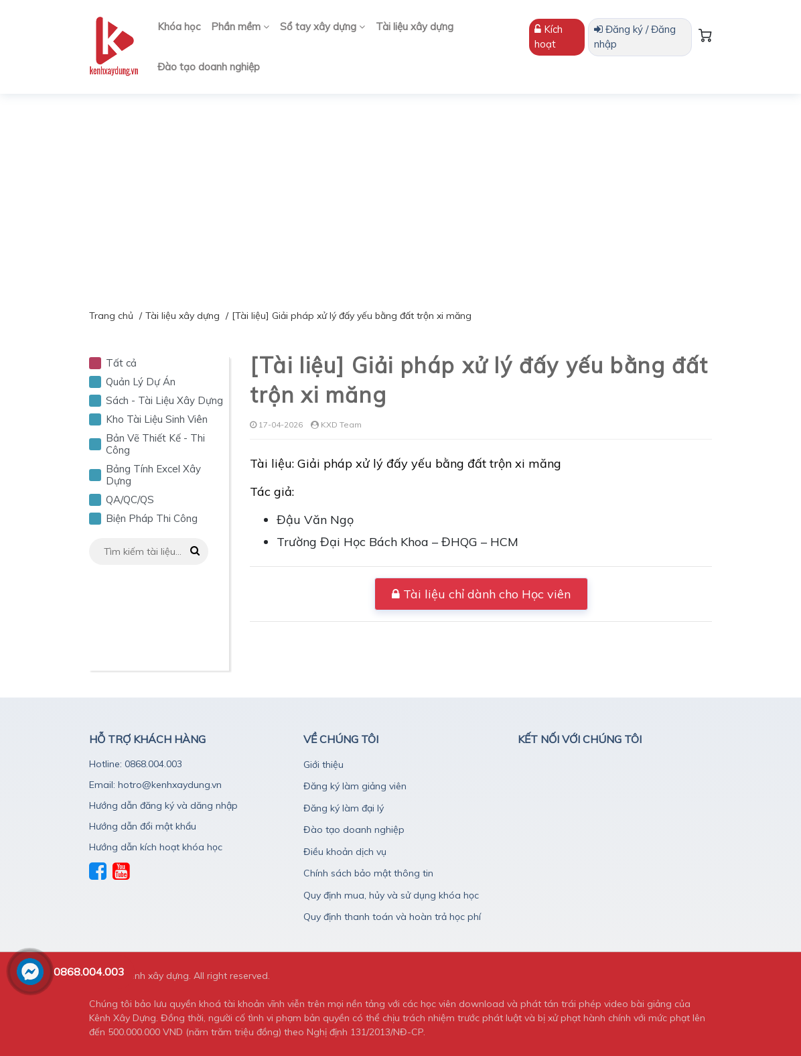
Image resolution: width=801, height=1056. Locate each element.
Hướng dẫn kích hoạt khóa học (155, 847)
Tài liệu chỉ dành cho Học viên (481, 594)
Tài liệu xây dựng (414, 26)
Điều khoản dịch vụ (344, 852)
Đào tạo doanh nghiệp (208, 66)
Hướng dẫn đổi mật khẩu (142, 826)
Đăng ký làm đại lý (343, 808)
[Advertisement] (400, 194)
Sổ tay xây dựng (322, 26)
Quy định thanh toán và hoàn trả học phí (392, 917)
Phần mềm (240, 26)
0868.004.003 (89, 971)
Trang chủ (111, 316)
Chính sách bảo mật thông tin (368, 873)
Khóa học (178, 26)
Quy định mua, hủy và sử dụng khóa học (391, 895)
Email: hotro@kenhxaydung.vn (155, 785)
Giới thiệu (323, 764)
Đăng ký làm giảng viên (355, 786)
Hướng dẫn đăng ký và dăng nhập (163, 805)
